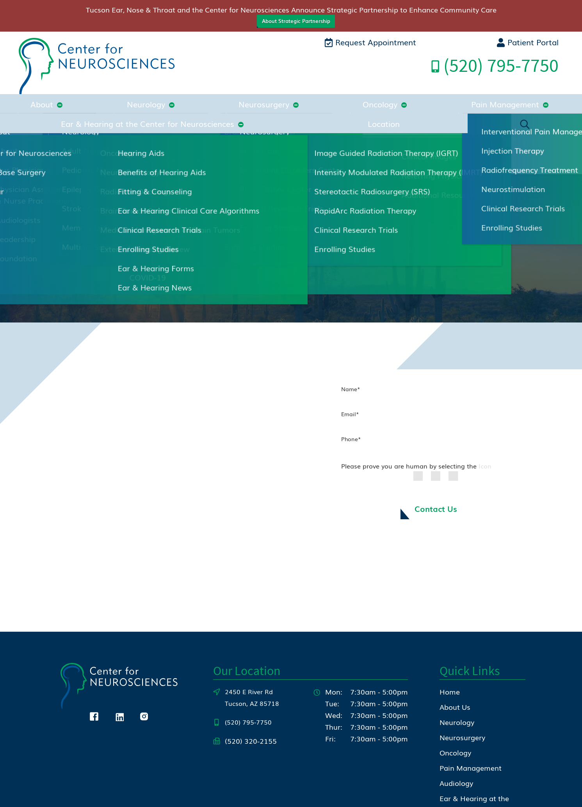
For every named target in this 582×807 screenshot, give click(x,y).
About (55, 97)
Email (350, 347)
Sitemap (509, 795)
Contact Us (436, 443)
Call (495, 65)
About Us (455, 640)
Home (450, 625)
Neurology (101, 97)
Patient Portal (528, 42)
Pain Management (287, 97)
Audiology (456, 716)
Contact (453, 758)
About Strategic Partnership (296, 21)
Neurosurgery (161, 97)
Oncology (220, 97)
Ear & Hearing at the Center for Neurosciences (423, 97)
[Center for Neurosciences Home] (97, 67)
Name (350, 322)
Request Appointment (370, 42)
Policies (435, 795)
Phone (351, 372)
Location (542, 97)
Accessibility (472, 795)
